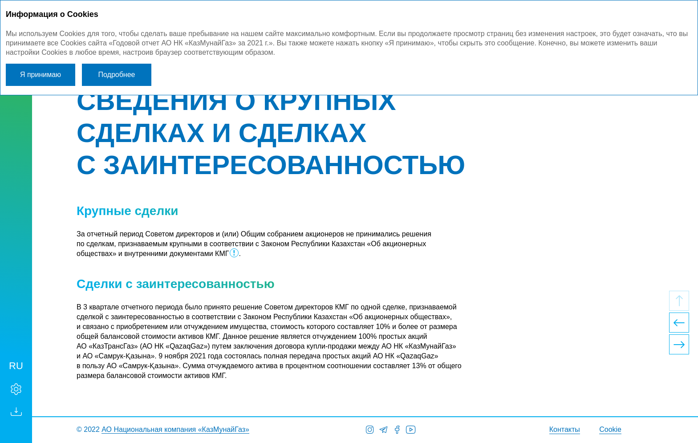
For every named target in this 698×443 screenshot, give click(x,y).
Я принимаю (40, 74)
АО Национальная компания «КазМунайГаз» (175, 429)
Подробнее (116, 74)
